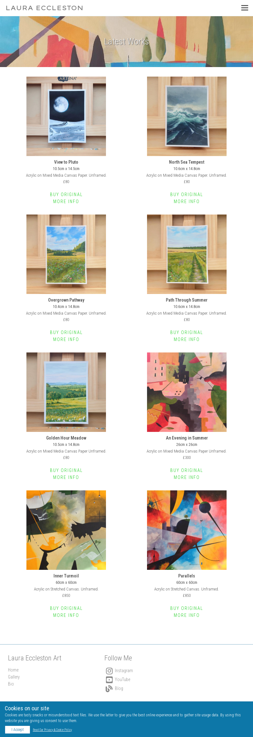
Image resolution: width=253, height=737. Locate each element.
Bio (11, 683)
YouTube (117, 679)
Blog (113, 688)
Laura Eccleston (44, 8)
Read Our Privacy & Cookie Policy (52, 730)
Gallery (14, 676)
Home (13, 669)
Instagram (118, 670)
